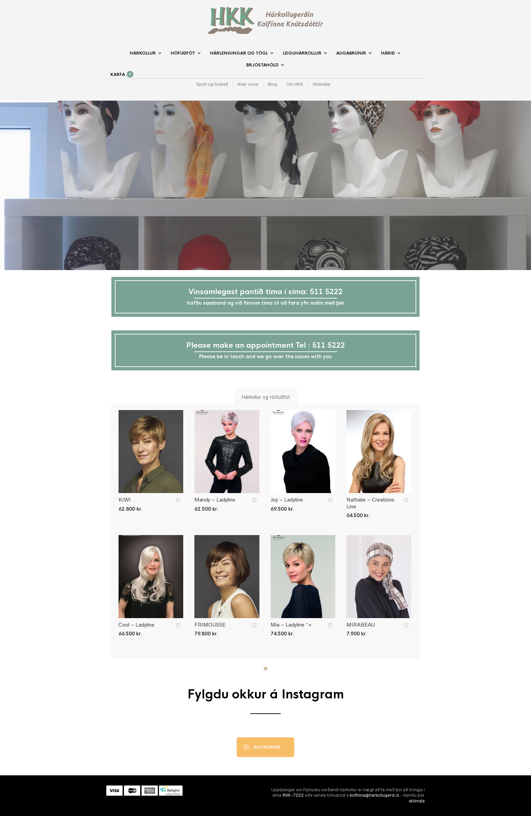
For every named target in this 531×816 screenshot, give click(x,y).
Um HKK (294, 84)
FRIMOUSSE (210, 625)
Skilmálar (322, 84)
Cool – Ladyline (136, 625)
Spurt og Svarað (212, 84)
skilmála (417, 800)
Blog (272, 84)
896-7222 (293, 795)
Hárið (388, 53)
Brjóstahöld (262, 65)
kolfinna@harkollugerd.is (374, 795)
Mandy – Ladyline (214, 500)
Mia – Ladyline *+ (291, 625)
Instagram (262, 747)
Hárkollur (143, 53)
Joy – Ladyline (287, 500)
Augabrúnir (351, 53)
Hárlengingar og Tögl (239, 53)
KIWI (125, 500)
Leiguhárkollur (302, 53)
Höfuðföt (183, 53)
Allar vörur (248, 84)
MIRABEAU (360, 625)
